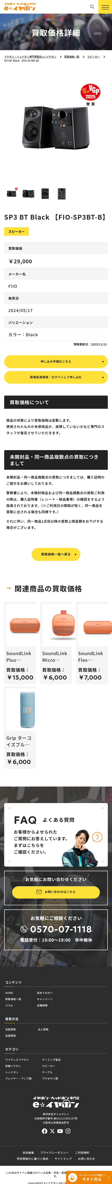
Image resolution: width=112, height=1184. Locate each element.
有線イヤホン (17, 1092)
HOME (11, 1006)
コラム (11, 1023)
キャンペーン (57, 1015)
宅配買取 (13, 1049)
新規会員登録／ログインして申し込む (56, 387)
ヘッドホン (15, 1100)
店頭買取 (13, 1058)
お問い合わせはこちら (60, 903)
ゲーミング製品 (70, 1084)
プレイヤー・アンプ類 (25, 1109)
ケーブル (64, 1100)
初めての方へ (57, 1006)
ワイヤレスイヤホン (23, 1084)
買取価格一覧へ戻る (56, 565)
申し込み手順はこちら (55, 369)
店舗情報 (53, 1023)
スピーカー (66, 1092)
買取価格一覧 (17, 1015)
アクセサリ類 (68, 1109)
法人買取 (52, 1049)
